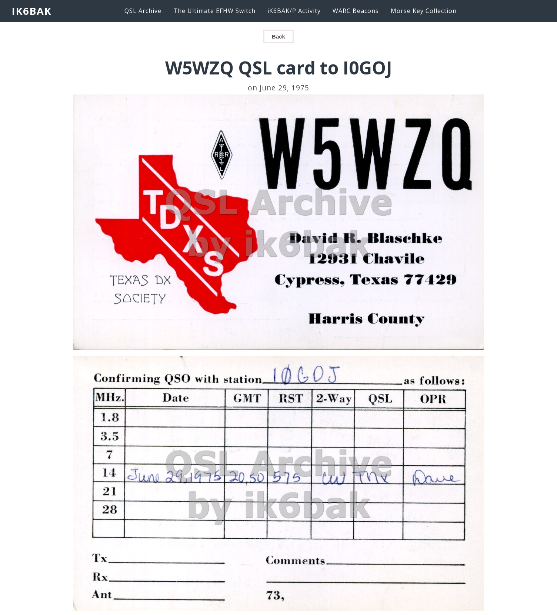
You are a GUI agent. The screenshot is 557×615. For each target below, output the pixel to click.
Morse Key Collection (424, 11)
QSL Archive (142, 11)
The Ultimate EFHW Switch (214, 11)
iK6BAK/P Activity (294, 11)
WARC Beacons (356, 11)
